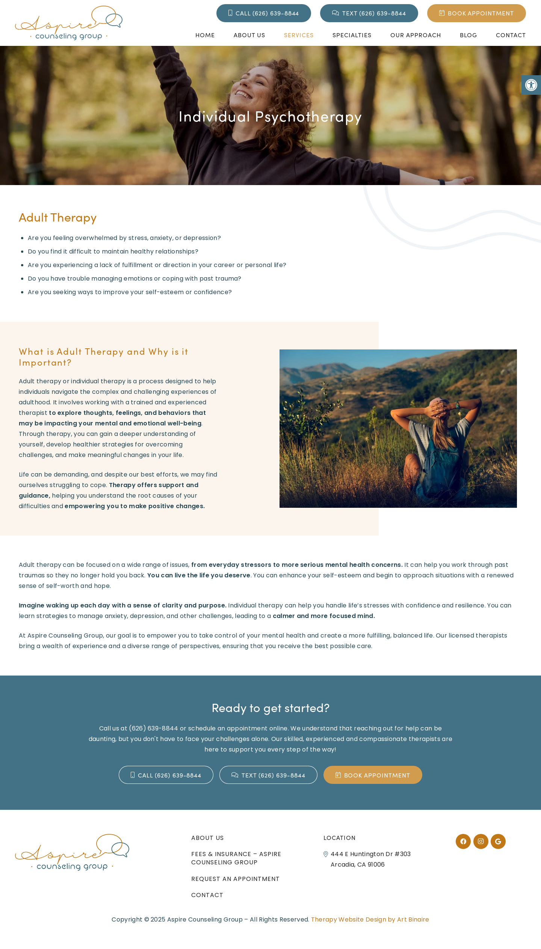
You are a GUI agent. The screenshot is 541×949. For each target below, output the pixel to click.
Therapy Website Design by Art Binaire (370, 919)
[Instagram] (480, 841)
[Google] (498, 841)
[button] (531, 85)
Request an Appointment (235, 879)
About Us (207, 838)
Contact (207, 895)
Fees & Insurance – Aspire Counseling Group (236, 858)
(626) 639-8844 (153, 728)
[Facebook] (463, 841)
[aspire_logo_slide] (68, 23)
